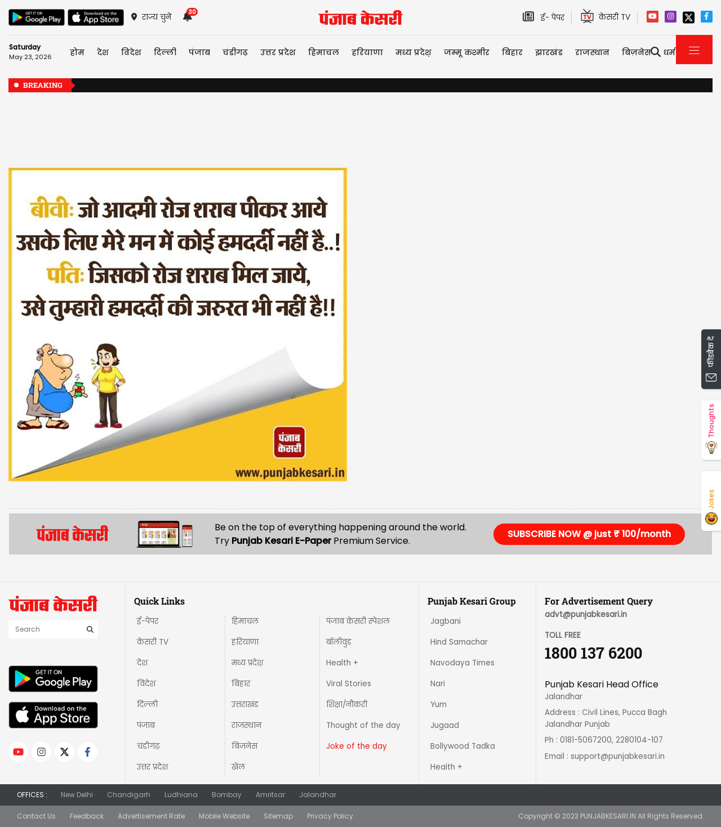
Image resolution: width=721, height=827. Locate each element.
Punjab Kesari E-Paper (282, 540)
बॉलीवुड (338, 642)
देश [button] (103, 52)
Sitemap (278, 816)
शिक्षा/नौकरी (346, 704)
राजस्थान (246, 725)
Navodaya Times (462, 663)
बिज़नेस (244, 746)
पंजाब (146, 725)
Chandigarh (128, 794)
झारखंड (549, 52)
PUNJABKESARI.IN (608, 816)
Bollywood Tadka (462, 746)
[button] (33, 324)
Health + (342, 663)
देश (142, 663)
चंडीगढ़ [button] (235, 52)
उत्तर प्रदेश (278, 52)
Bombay (227, 794)
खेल (238, 767)
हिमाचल (245, 621)
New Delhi (77, 794)
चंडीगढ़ (148, 746)
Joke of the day (356, 746)
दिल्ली (165, 52)
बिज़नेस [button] (636, 52)
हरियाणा (245, 642)
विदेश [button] (131, 52)
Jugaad (444, 725)
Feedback (87, 816)
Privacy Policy (330, 816)
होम (77, 52)
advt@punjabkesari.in (586, 614)
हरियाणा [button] (367, 52)
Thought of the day (363, 725)
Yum (438, 704)
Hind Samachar (459, 642)
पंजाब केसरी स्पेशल (358, 621)
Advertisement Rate (151, 816)
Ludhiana (181, 794)
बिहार (512, 52)
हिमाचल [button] (323, 52)
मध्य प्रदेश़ (413, 52)
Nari (437, 683)
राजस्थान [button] (592, 52)
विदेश (146, 683)
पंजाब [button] (199, 52)
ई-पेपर (147, 621)
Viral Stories (348, 683)
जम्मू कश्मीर (466, 52)
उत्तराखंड (245, 704)
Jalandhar (317, 794)
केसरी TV (152, 642)
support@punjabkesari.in (618, 756)
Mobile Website (224, 816)
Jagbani (445, 621)
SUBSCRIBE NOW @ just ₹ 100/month (589, 534)
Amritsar (270, 794)
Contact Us (36, 816)
